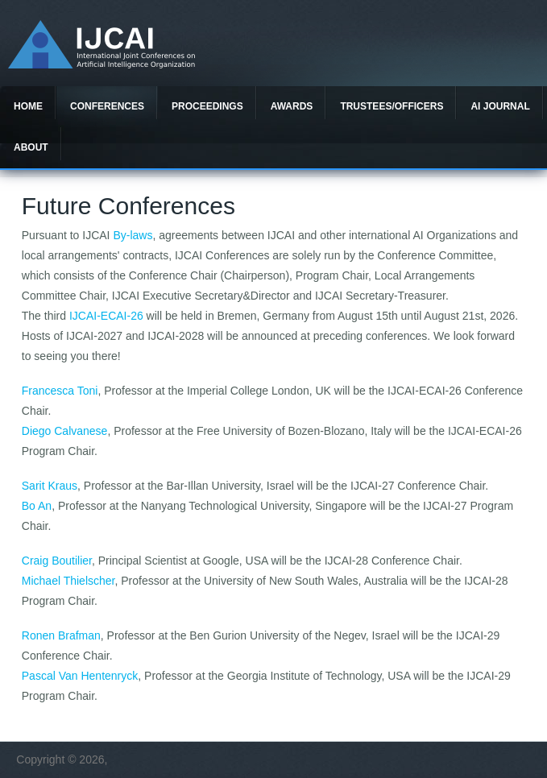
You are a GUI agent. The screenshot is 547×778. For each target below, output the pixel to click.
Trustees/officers (391, 106)
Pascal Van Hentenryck (80, 675)
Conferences (107, 106)
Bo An (37, 505)
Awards (292, 106)
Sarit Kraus (49, 485)
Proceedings (207, 106)
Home (28, 106)
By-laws (132, 235)
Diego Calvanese (65, 430)
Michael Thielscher (68, 580)
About (31, 147)
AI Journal (499, 106)
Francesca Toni (60, 390)
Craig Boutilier (57, 560)
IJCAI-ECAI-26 (106, 315)
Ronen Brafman (61, 635)
